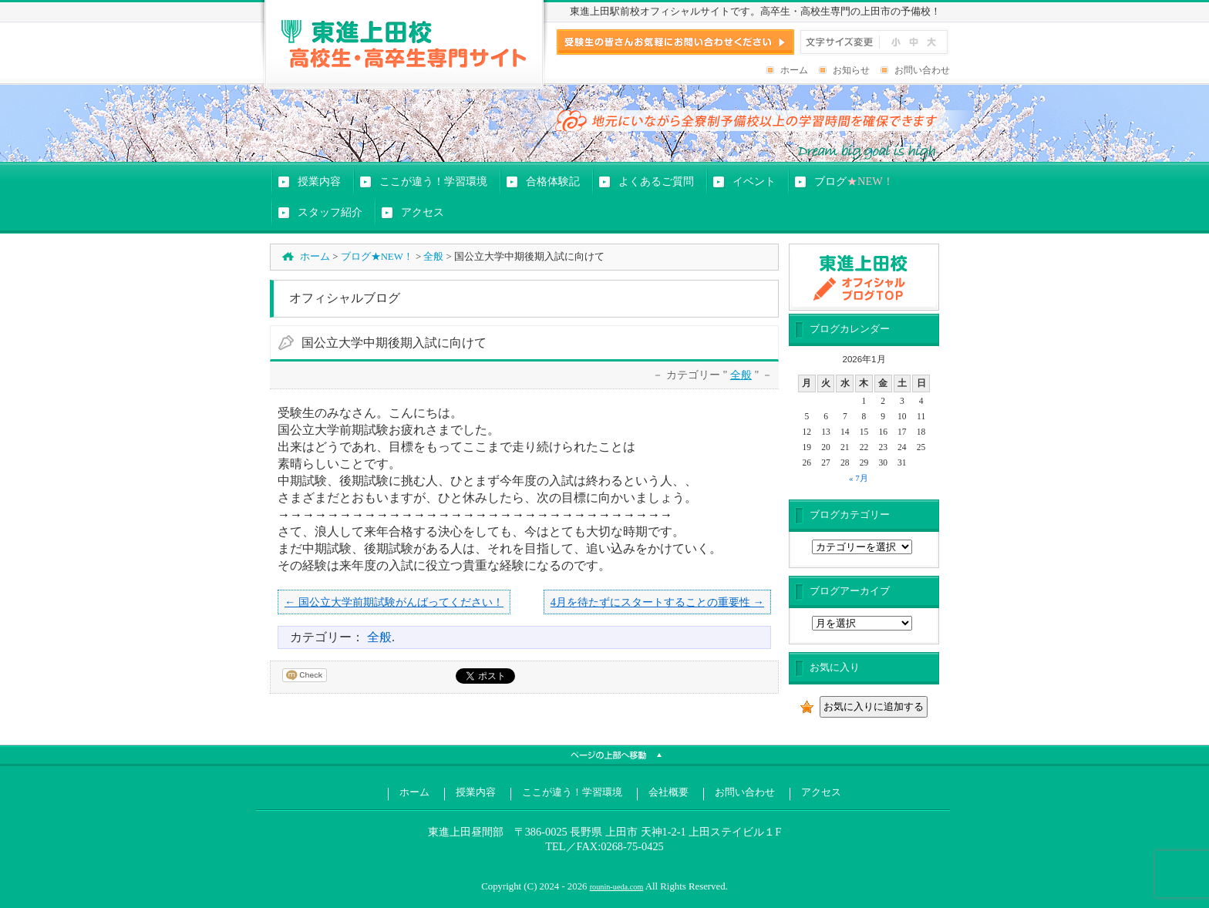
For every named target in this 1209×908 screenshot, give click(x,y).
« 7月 (858, 478)
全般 (433, 256)
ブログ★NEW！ (377, 256)
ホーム (794, 70)
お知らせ (851, 70)
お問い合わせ (922, 70)
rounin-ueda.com (617, 887)
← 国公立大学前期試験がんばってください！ (394, 602)
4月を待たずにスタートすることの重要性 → (657, 602)
